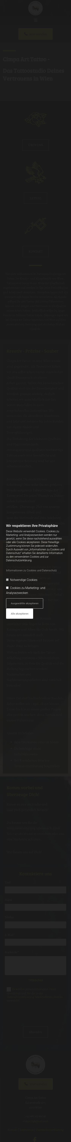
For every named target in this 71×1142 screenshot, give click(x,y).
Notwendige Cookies (21, 580)
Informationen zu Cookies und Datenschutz (31, 570)
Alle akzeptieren (19, 613)
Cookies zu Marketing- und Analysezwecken (25, 590)
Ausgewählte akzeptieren (24, 603)
